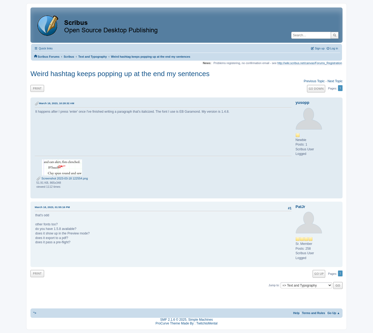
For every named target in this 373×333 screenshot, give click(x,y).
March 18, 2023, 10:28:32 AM (56, 103)
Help (296, 313)
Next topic (335, 81)
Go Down (316, 89)
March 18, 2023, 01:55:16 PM (52, 207)
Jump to (274, 285)
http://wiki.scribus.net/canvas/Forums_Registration (309, 63)
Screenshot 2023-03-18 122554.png (62, 178)
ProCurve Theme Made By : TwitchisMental (186, 323)
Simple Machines (200, 320)
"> (34, 313)
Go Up (319, 274)
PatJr (300, 207)
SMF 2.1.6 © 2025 (173, 320)
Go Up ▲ (334, 313)
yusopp (302, 102)
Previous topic (314, 81)
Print (37, 88)
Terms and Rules (313, 313)
